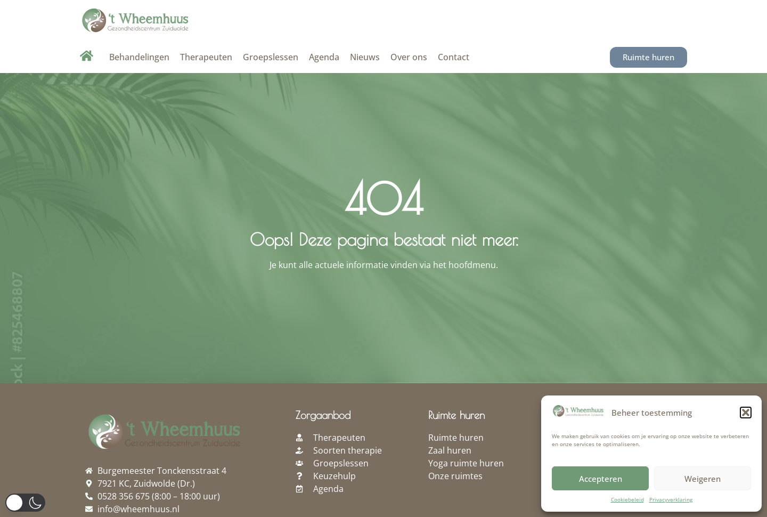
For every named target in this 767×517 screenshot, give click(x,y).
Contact (453, 57)
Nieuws (365, 57)
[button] (745, 412)
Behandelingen (139, 57)
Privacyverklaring (670, 499)
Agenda (324, 57)
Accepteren (600, 478)
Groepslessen (270, 57)
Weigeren (702, 478)
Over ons (408, 57)
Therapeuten (206, 57)
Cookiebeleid (627, 499)
